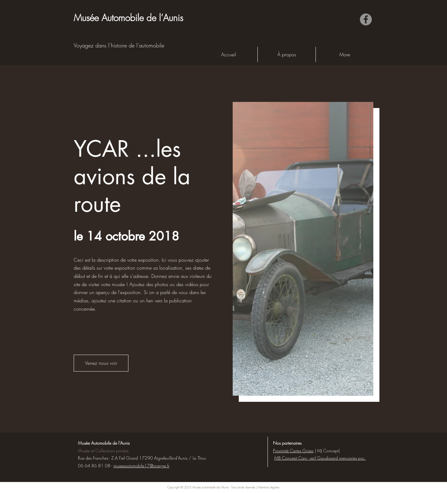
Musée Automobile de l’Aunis (104, 443)
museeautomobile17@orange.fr (141, 466)
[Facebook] (366, 19)
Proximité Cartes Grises (293, 451)
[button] (101, 363)
